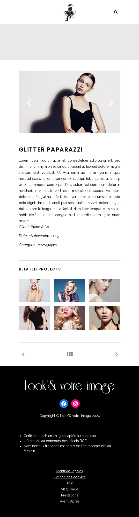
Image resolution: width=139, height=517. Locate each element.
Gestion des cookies (69, 477)
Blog (69, 483)
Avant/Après (69, 501)
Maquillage (69, 489)
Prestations (69, 495)
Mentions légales (69, 471)
